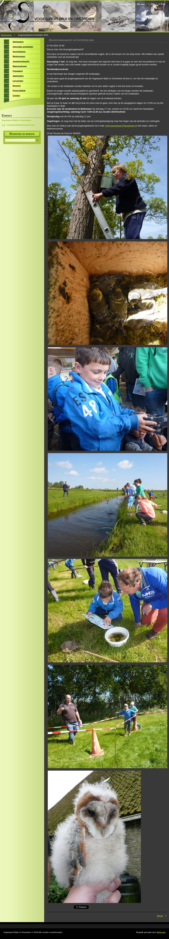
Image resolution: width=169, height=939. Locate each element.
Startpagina (6, 35)
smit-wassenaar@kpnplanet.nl (121, 125)
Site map (141, 4)
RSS (153, 4)
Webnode (161, 932)
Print (163, 4)
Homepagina (125, 4)
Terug (160, 916)
